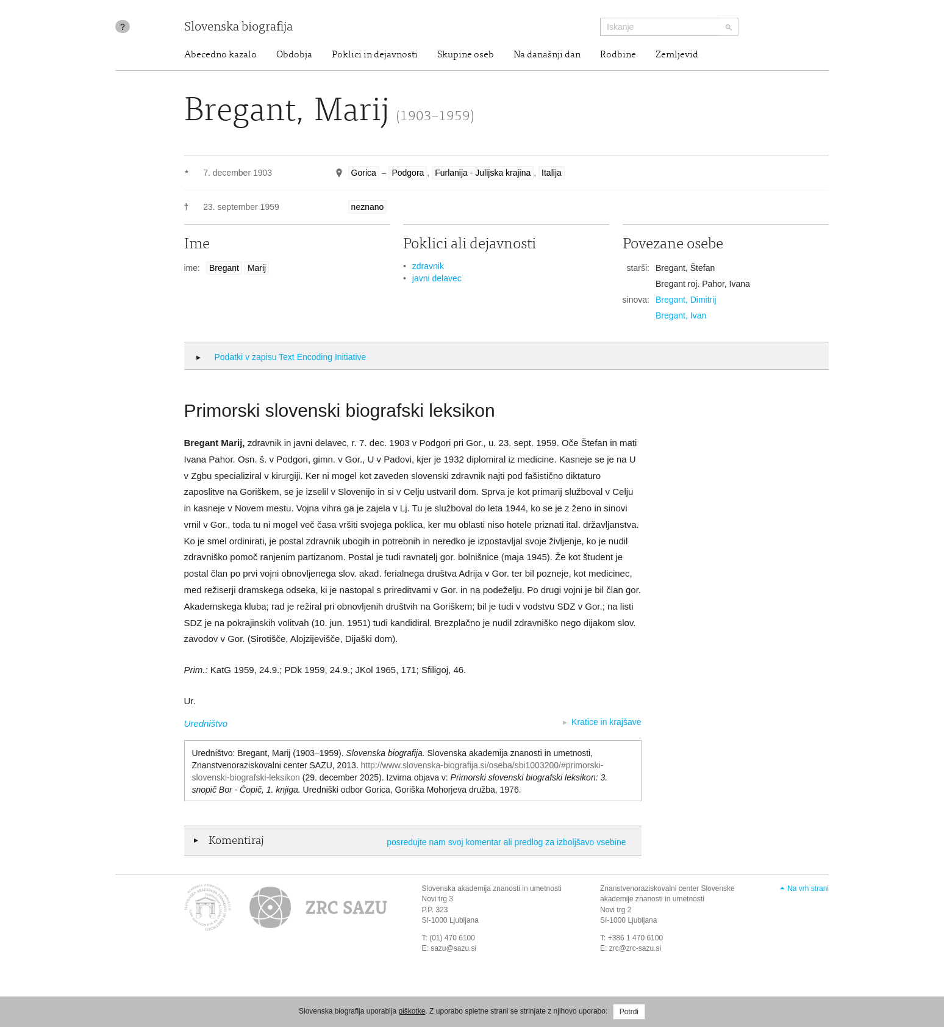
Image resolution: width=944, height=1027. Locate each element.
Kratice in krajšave (606, 722)
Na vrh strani (808, 888)
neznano (367, 207)
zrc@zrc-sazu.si (635, 948)
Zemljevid (677, 55)
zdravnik (428, 266)
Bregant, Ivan (681, 315)
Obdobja (294, 55)
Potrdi (629, 1011)
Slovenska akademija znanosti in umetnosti (492, 888)
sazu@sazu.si (453, 948)
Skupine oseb (465, 55)
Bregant (224, 268)
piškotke (411, 1011)
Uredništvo (206, 723)
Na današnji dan (547, 55)
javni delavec (437, 278)
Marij (257, 268)
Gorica (363, 173)
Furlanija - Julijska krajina (483, 173)
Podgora (408, 173)
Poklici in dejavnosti (375, 55)
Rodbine (618, 55)
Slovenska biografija (238, 27)
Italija (552, 173)
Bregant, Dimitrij (686, 299)
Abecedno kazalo (220, 55)
